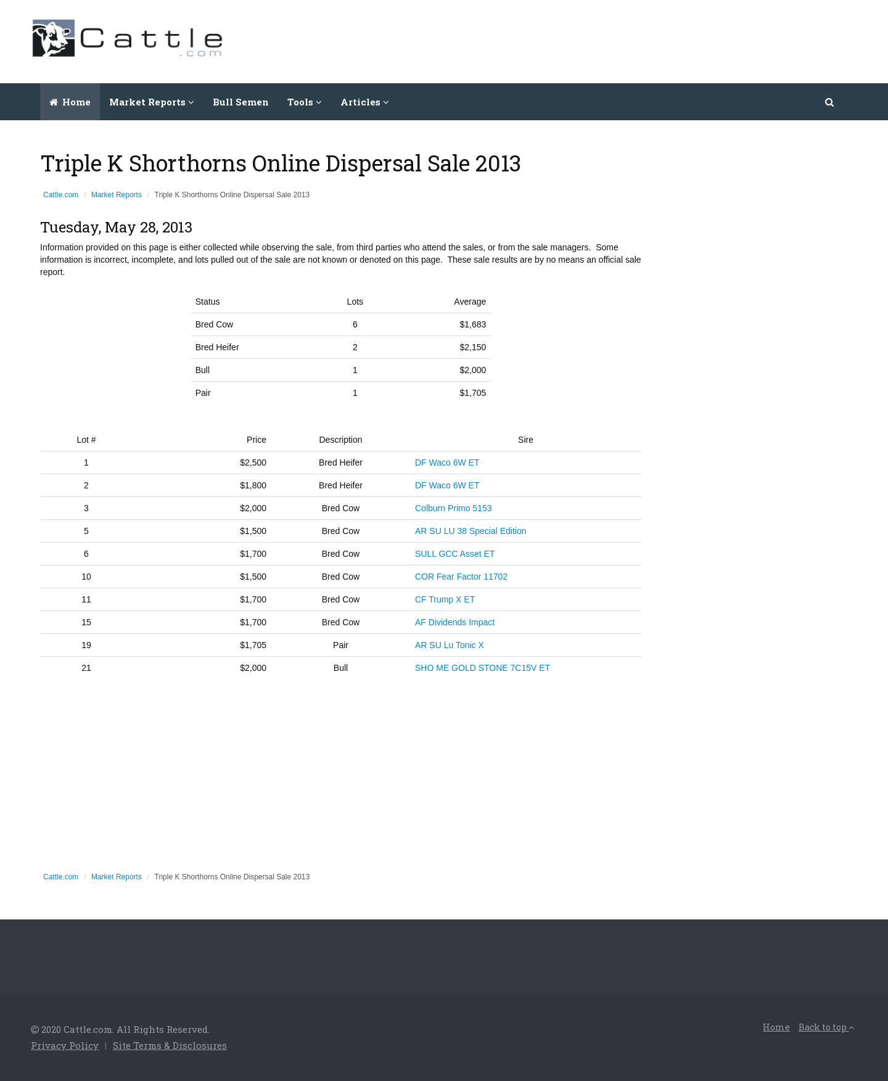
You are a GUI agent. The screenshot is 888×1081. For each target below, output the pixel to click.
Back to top (826, 1027)
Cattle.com (60, 195)
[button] (830, 101)
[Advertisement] (632, 40)
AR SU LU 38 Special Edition (471, 531)
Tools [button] (304, 102)
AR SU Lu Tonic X (449, 645)
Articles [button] (364, 102)
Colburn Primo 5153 (453, 508)
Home (70, 102)
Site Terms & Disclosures (170, 1045)
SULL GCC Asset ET (455, 554)
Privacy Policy (65, 1045)
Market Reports (116, 195)
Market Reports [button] (151, 102)
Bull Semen (241, 102)
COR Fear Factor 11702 (461, 577)
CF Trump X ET (445, 599)
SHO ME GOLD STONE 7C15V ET (482, 668)
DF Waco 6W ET (447, 462)
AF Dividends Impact (455, 622)
